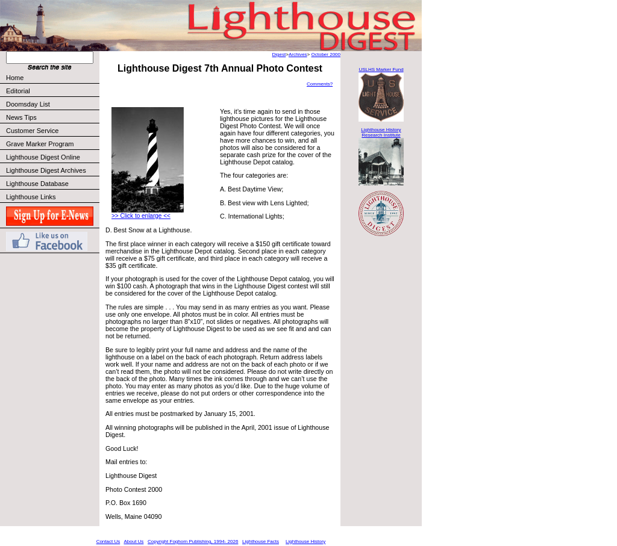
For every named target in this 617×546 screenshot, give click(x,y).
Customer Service (52, 130)
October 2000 (326, 54)
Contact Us (108, 541)
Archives (298, 54)
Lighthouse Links (31, 196)
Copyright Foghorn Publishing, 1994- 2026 (193, 541)
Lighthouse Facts (260, 541)
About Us (133, 541)
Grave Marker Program (40, 143)
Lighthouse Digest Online (43, 157)
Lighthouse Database (37, 183)
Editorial (52, 91)
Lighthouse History (305, 541)
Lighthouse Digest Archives (46, 170)
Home (14, 77)
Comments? (320, 84)
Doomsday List (28, 104)
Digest (279, 54)
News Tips (21, 117)
